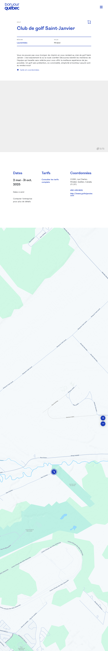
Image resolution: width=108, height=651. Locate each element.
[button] (54, 471)
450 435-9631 (76, 190)
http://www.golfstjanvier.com (81, 194)
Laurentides (22, 42)
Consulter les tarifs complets (50, 180)
